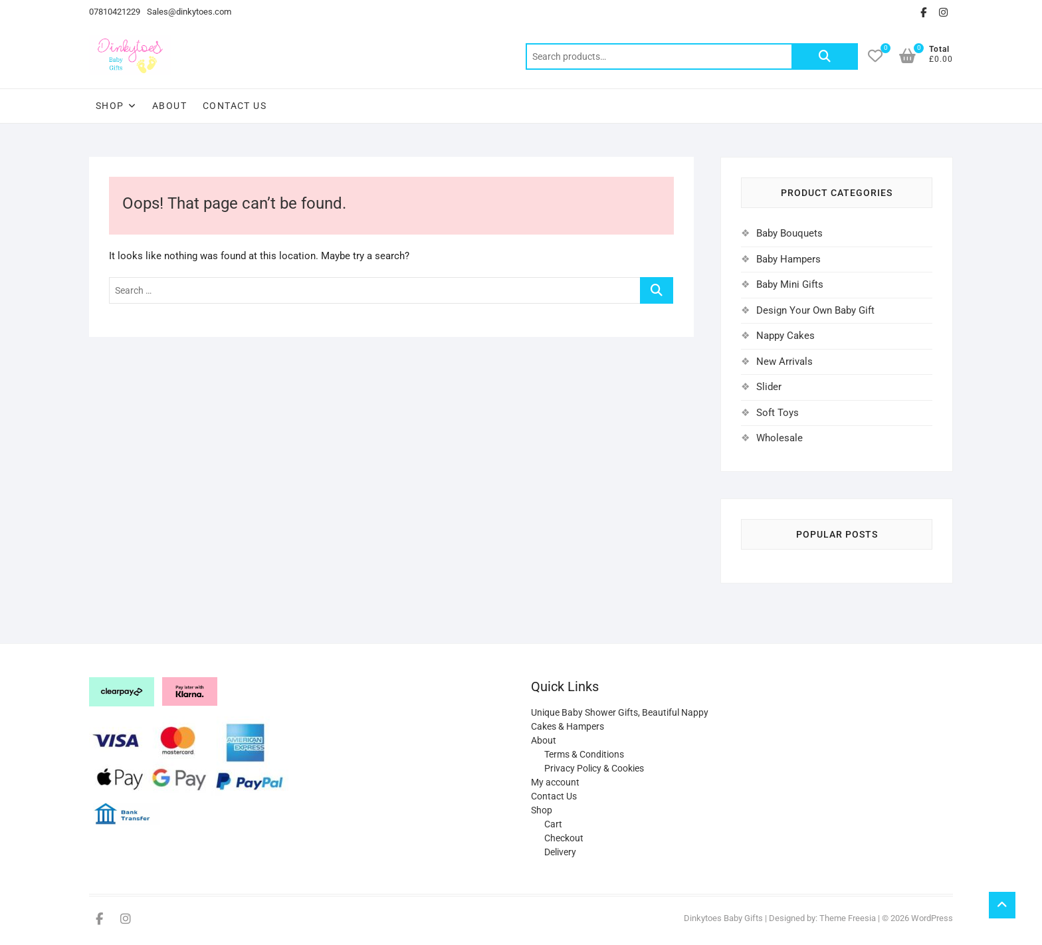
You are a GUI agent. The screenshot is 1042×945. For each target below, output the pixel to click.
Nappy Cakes (785, 336)
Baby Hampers (788, 259)
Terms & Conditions (584, 754)
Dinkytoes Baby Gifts (723, 918)
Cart (553, 824)
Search (824, 56)
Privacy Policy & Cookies (594, 768)
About (169, 105)
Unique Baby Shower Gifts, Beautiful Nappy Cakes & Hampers (619, 719)
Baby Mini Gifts (789, 284)
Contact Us (234, 105)
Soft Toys (777, 413)
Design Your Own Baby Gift (815, 310)
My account (555, 782)
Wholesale (779, 438)
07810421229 (114, 12)
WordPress (932, 918)
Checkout (563, 838)
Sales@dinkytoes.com (189, 12)
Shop (110, 105)
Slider (769, 387)
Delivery (560, 852)
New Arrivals (784, 362)
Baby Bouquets (789, 233)
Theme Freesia (847, 918)
